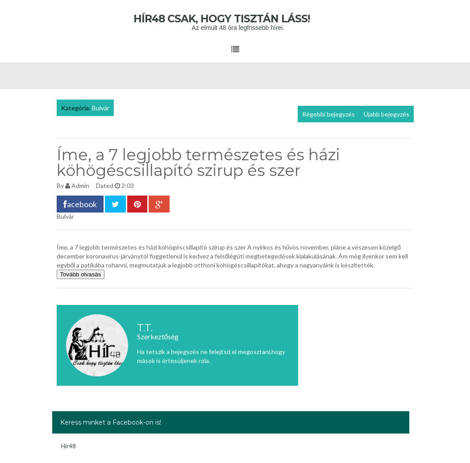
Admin (80, 185)
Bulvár (100, 108)
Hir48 (68, 446)
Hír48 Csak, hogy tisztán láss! (235, 19)
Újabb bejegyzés (386, 114)
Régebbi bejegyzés (328, 114)
